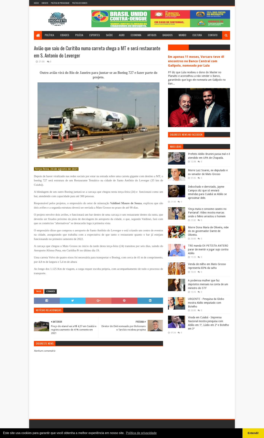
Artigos (151, 35)
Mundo (182, 35)
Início (36, 3)
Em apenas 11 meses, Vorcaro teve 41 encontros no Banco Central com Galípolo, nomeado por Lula (196, 61)
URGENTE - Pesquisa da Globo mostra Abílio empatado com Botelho (206, 302)
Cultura (197, 35)
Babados (167, 35)
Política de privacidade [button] (141, 433)
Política (49, 35)
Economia (136, 35)
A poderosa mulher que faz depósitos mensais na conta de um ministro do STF (208, 284)
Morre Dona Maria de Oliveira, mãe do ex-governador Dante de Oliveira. (208, 231)
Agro (122, 35)
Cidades (64, 35)
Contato (45, 3)
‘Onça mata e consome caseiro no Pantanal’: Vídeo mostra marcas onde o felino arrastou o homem (207, 212)
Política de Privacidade (60, 3)
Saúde (109, 35)
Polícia (79, 35)
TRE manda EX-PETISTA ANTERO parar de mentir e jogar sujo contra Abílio (208, 249)
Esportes (94, 35)
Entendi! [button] (253, 433)
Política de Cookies (79, 3)
